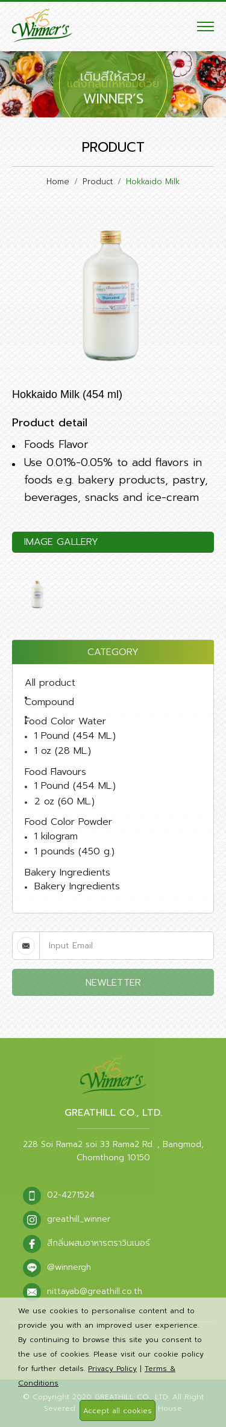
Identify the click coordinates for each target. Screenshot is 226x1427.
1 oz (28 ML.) (62, 751)
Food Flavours (55, 772)
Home (57, 181)
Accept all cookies (117, 1410)
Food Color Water (65, 721)
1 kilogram (56, 836)
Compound (49, 702)
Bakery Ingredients (67, 872)
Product (98, 181)
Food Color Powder (68, 822)
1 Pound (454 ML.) (75, 736)
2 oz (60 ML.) (64, 801)
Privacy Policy (112, 1368)
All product (50, 683)
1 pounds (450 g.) (74, 851)
